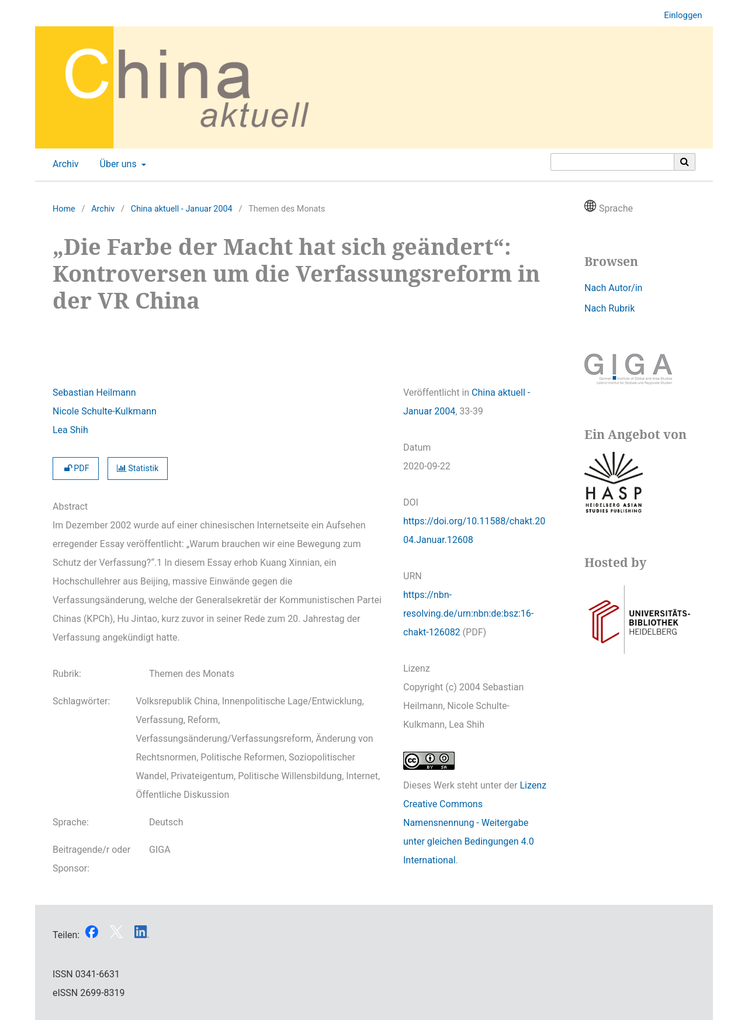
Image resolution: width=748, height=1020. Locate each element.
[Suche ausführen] (684, 162)
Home (64, 209)
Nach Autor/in (613, 287)
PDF (75, 468)
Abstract (70, 506)
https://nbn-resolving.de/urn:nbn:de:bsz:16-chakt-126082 (468, 613)
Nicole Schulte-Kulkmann (105, 411)
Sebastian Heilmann (94, 392)
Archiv (63, 164)
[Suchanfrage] (612, 162)
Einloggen (678, 15)
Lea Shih (70, 429)
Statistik (138, 468)
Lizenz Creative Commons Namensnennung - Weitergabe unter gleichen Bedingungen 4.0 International (474, 823)
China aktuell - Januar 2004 (182, 209)
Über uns (117, 164)
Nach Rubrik (609, 308)
